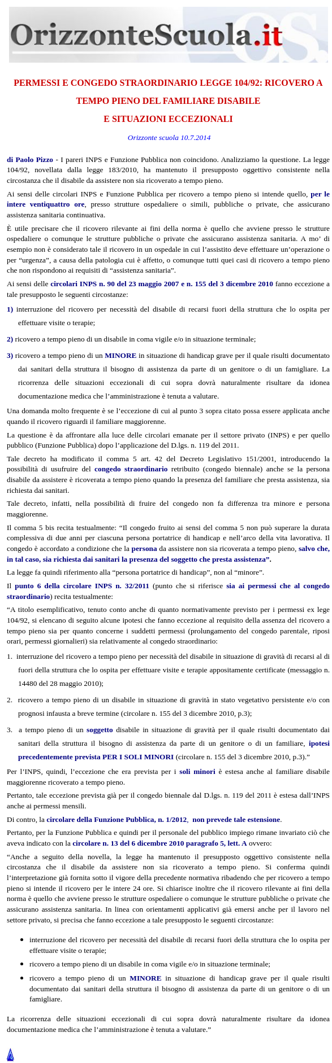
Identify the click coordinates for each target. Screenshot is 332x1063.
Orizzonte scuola (153, 137)
